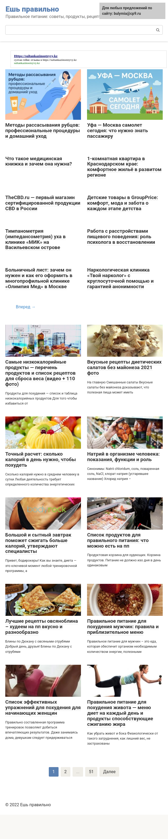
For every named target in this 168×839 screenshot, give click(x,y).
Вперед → (26, 306)
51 (91, 771)
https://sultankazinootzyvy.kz (60, 59)
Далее (109, 771)
